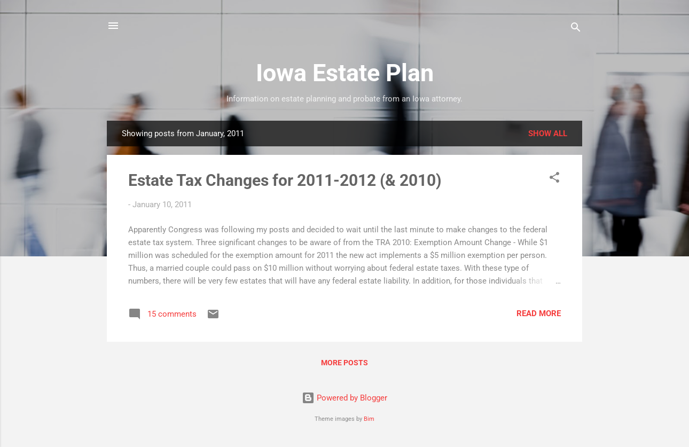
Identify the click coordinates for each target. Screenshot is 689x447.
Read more (538, 313)
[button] (554, 179)
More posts (344, 362)
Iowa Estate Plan (345, 73)
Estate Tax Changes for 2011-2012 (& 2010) (285, 180)
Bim (369, 418)
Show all (547, 133)
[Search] (575, 29)
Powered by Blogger (344, 398)
